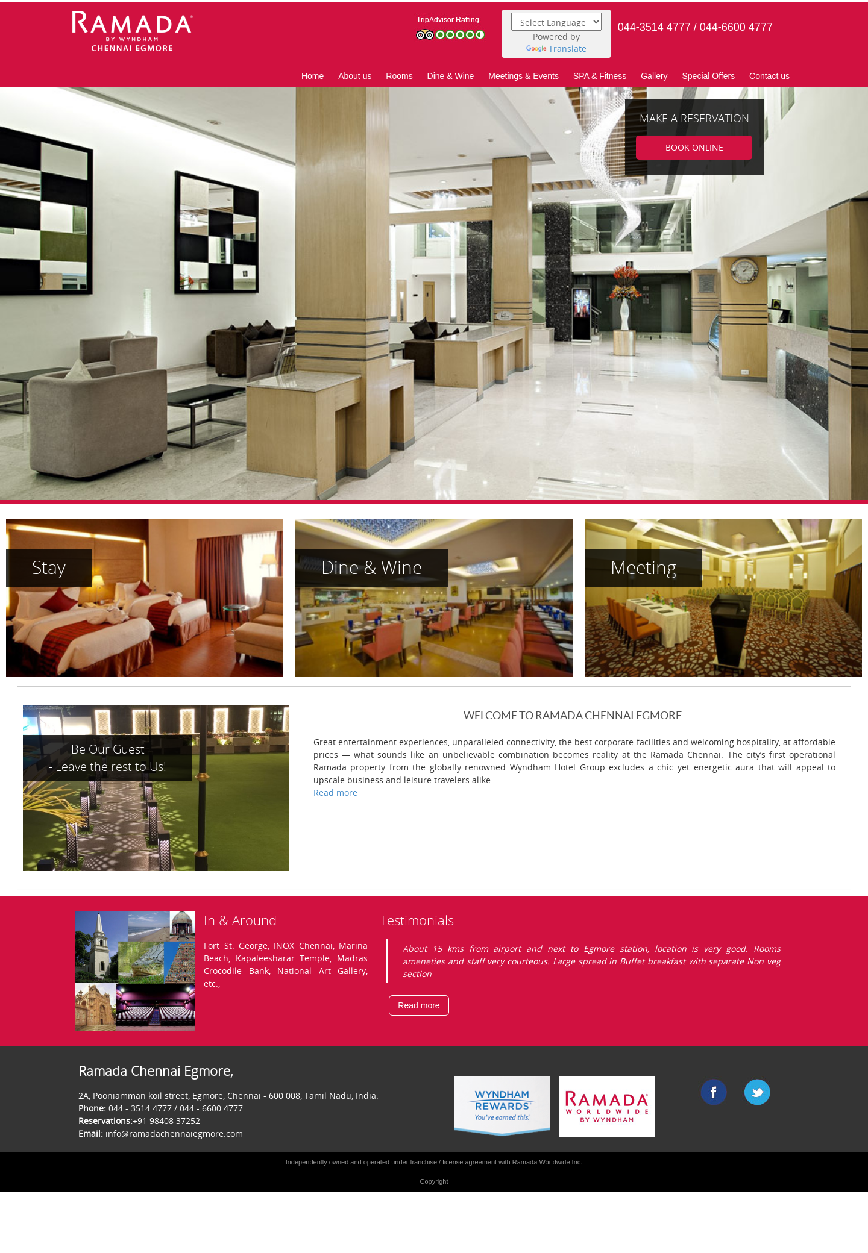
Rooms (399, 76)
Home (312, 76)
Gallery (654, 76)
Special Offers (708, 76)
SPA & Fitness (599, 76)
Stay (49, 567)
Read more (335, 792)
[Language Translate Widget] (556, 22)
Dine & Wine (450, 76)
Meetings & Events (523, 76)
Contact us (769, 76)
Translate (556, 48)
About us (354, 76)
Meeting (643, 567)
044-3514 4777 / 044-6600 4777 (695, 27)
